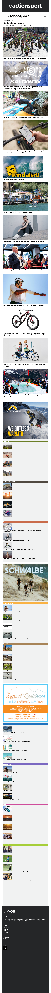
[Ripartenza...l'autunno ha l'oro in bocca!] (25, 504)
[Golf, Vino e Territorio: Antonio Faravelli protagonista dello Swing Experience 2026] (25, 876)
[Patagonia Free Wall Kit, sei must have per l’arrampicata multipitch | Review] (25, 455)
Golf (4, 940)
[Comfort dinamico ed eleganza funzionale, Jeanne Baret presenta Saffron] (25, 554)
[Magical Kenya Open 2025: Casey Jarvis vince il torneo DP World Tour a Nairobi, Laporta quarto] (25, 858)
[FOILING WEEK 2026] (25, 836)
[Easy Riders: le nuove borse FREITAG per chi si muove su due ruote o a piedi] (25, 545)
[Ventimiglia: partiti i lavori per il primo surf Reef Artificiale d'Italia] (25, 738)
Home (4, 20)
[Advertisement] (13, 895)
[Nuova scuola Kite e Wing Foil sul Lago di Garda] (25, 809)
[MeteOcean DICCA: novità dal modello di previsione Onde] (25, 747)
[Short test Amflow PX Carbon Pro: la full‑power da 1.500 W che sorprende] (25, 648)
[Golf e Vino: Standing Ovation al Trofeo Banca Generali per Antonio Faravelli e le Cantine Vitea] (25, 849)
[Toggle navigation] (45, 16)
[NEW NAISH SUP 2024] (25, 787)
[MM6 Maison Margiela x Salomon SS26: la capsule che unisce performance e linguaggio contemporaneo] (25, 526)
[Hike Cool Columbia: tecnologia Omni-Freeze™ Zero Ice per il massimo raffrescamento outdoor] (25, 473)
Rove (4, 931)
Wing (4, 939)
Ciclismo (5, 932)
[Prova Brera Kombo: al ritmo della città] (25, 617)
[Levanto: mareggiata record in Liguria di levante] (25, 729)
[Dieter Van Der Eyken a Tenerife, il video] (25, 778)
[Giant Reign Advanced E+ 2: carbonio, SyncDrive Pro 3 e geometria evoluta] (25, 666)
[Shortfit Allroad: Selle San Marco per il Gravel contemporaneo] (25, 626)
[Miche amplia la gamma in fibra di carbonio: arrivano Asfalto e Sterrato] (25, 635)
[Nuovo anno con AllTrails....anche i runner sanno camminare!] (25, 486)
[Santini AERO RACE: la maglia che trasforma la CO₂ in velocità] (25, 608)
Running (5, 929)
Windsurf (6, 937)
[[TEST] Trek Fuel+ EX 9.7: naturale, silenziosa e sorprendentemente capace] (25, 657)
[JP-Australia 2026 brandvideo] (25, 827)
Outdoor (6, 927)
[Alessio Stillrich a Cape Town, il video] (25, 769)
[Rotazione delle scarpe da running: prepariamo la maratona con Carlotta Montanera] (25, 513)
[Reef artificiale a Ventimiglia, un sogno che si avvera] (25, 756)
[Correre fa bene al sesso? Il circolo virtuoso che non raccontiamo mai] (25, 495)
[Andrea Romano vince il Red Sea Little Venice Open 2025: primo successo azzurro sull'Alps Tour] (25, 867)
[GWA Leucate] (25, 818)
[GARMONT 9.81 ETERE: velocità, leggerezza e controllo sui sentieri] (25, 464)
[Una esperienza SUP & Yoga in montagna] (25, 796)
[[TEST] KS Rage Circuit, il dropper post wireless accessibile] (25, 675)
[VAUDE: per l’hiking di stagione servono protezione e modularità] (25, 446)
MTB (4, 934)
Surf (4, 935)
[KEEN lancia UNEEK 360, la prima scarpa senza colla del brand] (25, 536)
